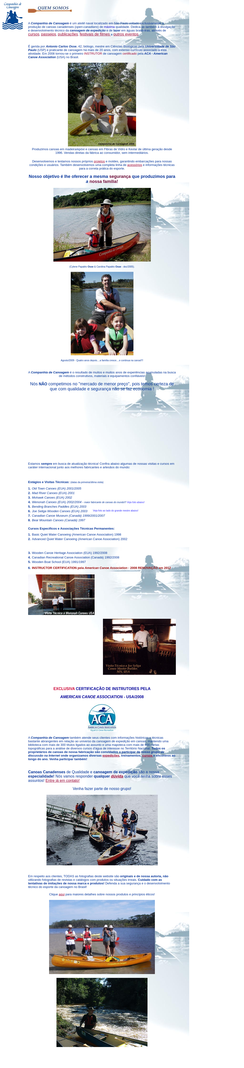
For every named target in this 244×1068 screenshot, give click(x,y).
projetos (99, 161)
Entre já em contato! (63, 781)
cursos (147, 755)
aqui (62, 894)
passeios (48, 34)
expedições (110, 755)
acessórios (134, 165)
